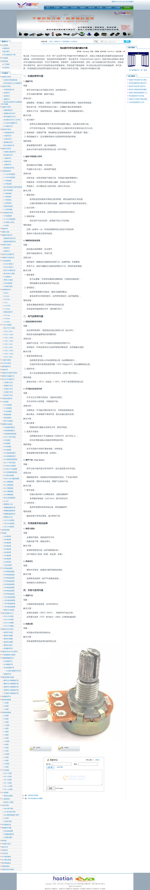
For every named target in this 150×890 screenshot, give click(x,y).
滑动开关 (96, 889)
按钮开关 (7, 93)
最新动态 (7, 48)
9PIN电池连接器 (9, 594)
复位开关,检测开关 (8, 254)
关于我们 (100, 8)
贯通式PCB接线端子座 (11, 690)
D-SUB (6, 501)
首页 (50, 41)
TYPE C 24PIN (8, 338)
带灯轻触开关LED (10, 116)
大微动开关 (7, 164)
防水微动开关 (8, 155)
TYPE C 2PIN (8, 344)
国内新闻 (5, 61)
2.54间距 (6, 741)
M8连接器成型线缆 (10, 434)
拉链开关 (5, 850)
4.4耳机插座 (8, 193)
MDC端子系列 (8, 808)
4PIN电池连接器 (9, 578)
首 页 (48, 8)
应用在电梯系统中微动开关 (138, 83)
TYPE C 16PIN (8, 334)
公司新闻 (5, 45)
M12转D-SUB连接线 (10, 469)
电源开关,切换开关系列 (9, 373)
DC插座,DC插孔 (9, 222)
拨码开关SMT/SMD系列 (10, 651)
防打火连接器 (8, 421)
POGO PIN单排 (9, 616)
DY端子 (6, 818)
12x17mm (7, 315)
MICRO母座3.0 (9, 267)
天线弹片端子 (6, 844)
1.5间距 (6, 728)
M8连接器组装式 (9, 427)
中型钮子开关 (8, 389)
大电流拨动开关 (9, 132)
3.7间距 (6, 751)
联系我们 (127, 8)
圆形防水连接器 (7, 424)
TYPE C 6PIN (8, 331)
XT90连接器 (8, 411)
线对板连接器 (6, 712)
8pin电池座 (7, 559)
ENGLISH (122, 1)
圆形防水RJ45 (8, 517)
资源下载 (91, 8)
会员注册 (60, 767)
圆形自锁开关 (8, 312)
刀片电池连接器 (7, 568)
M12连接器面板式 (10, 453)
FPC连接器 (5, 770)
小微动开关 (7, 158)
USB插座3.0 (8, 277)
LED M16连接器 (9, 520)
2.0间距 (6, 735)
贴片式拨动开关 (9, 145)
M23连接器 (7, 450)
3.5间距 (6, 748)
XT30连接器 (8, 405)
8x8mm (6, 293)
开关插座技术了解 (9, 55)
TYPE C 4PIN (8, 357)
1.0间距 (6, 767)
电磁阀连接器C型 (9, 514)
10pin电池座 (8, 565)
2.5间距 (6, 738)
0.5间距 (6, 703)
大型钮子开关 (8, 392)
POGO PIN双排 (9, 619)
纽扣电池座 (5, 530)
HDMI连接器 (8, 283)
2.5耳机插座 (8, 180)
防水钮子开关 (8, 395)
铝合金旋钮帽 (8, 831)
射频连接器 (5, 866)
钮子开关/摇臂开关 (8, 379)
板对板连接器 (6, 699)
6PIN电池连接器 (9, 584)
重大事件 (7, 51)
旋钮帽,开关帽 (6, 828)
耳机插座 (76, 889)
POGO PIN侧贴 (9, 626)
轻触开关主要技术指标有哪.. (138, 99)
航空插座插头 (6, 863)
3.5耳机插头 (8, 200)
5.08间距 (6, 764)
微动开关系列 (6, 148)
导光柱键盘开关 (9, 667)
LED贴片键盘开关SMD (13, 671)
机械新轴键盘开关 (8, 658)
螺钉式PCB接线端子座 (11, 680)
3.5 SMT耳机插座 (9, 177)
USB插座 (82, 889)
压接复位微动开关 (10, 152)
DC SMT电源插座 (9, 219)
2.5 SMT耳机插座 (9, 174)
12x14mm (7, 309)
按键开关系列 (6, 77)
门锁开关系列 (6, 360)
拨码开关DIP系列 (7, 629)
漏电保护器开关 (7, 235)
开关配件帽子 (8, 837)
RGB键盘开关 (8, 664)
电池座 (4, 533)
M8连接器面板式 (9, 430)
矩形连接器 (7, 418)
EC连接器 (5, 792)
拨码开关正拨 (8, 632)
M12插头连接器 (9, 475)
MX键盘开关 (8, 661)
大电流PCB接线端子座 (11, 693)
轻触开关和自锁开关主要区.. (138, 80)
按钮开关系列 (6, 86)
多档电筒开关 (6, 289)
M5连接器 (7, 440)
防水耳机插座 (8, 190)
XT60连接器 (8, 408)
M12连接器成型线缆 (10, 459)
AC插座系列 (6, 799)
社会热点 (7, 67)
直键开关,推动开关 (8, 257)
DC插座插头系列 (7, 213)
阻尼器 (4, 840)
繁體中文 (115, 1)
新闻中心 (65, 8)
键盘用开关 (7, 674)
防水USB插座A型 (9, 270)
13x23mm (7, 322)
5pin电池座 (7, 549)
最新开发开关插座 (8, 869)
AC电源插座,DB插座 (8, 655)
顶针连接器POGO (8, 613)
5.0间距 (6, 760)
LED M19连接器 (9, 523)
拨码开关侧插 (8, 639)
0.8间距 (6, 706)
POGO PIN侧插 (9, 623)
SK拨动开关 (8, 139)
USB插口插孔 (8, 286)
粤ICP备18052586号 (98, 884)
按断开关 (7, 99)
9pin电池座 (7, 562)
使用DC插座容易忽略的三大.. (138, 93)
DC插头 (6, 225)
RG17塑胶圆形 (8, 488)
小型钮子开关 (8, 382)
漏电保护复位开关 (10, 238)
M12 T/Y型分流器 (9, 462)
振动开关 (7, 248)
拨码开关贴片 (8, 645)
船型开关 (5, 229)
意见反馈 (74, 8)
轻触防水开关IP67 (10, 113)
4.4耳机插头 (8, 203)
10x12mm (7, 299)
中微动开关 (7, 161)
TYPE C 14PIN (8, 341)
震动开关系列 (6, 245)
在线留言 (83, 8)
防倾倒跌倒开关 (9, 168)
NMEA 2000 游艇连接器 (11, 478)
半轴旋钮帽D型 (9, 834)
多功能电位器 (6, 824)
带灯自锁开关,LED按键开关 (13, 83)
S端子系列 (5, 805)
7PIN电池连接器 (9, 587)
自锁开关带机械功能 (10, 80)
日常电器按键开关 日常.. (137, 102)
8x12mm (6, 296)
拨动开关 (48, 889)
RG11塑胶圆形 (8, 482)
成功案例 (108, 8)
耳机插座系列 (6, 171)
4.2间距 (6, 757)
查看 (97, 760)
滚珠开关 (7, 251)
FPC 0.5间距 (8, 776)
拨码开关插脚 (8, 642)
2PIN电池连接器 (9, 571)
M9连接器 (7, 443)
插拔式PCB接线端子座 (11, 687)
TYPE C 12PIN (8, 354)
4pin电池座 (7, 546)
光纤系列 (5, 853)
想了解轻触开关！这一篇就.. (138, 70)
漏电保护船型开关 (10, 241)
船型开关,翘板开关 (8, 376)
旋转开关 (5, 370)
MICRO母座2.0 (9, 264)
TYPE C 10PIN (8, 350)
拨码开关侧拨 (8, 635)
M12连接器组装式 (10, 456)
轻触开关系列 (6, 107)
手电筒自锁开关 (7, 398)
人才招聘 (117, 8)
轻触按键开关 (8, 110)
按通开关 (7, 96)
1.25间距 (6, 725)
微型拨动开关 (8, 142)
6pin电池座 (7, 552)
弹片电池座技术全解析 (35, 798)
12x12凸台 (7, 305)
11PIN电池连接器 (9, 600)
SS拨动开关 (7, 136)
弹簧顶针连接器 (33, 795)
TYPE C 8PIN (8, 347)
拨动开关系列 (6, 129)
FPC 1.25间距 (8, 786)
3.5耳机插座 (8, 184)
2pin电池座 (7, 539)
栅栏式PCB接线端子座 (11, 683)
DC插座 (102, 889)
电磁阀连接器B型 (9, 510)
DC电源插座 (8, 216)
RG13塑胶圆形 (8, 485)
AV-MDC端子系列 (9, 812)
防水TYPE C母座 (9, 328)
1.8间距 (6, 732)
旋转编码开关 (6, 366)
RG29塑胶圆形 (8, 494)
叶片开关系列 (6, 363)
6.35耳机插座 (8, 209)
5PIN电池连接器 (9, 581)
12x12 (6, 302)
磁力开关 (5, 847)
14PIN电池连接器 (9, 607)
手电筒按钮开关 (9, 89)
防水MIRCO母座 (9, 273)
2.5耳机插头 (8, 197)
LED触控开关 (8, 126)
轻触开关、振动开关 (58, 889)
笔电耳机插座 (8, 206)
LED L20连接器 (9, 526)
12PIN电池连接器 (9, 603)
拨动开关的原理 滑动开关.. (137, 86)
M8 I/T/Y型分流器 (9, 437)
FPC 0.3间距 (8, 773)
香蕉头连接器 (8, 796)
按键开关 (69, 889)
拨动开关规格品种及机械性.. (138, 89)
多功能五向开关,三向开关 (12, 120)
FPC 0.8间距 (8, 780)
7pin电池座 (7, 555)
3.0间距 (6, 744)
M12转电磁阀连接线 (10, 472)
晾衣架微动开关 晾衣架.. (137, 96)
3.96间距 (6, 754)
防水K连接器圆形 (9, 498)
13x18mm (7, 318)
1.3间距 (6, 709)
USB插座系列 (6, 261)
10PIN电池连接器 (9, 597)
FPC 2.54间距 (8, 789)
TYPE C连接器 (7, 325)
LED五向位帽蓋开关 (10, 123)
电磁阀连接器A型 (9, 507)
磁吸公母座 (5, 232)
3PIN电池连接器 (9, 575)
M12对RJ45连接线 (10, 466)
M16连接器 (7, 446)
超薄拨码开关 (8, 648)
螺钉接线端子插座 (8, 677)
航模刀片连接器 (9, 610)
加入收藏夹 (129, 1)
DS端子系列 (8, 821)
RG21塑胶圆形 (8, 491)
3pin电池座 (7, 543)
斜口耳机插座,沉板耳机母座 (13, 187)
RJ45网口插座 (6, 860)
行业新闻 (5, 58)
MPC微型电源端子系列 (11, 815)
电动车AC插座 (8, 802)
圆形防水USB (8, 504)
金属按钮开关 (6, 696)
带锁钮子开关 (8, 386)
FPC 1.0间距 (8, 783)
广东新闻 (7, 64)
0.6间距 (6, 716)
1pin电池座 (7, 536)
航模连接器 (7, 414)
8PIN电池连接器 (9, 591)
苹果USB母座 (8, 280)
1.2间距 (6, 722)
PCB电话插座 (6, 856)
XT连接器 (5, 402)
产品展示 (57, 8)
